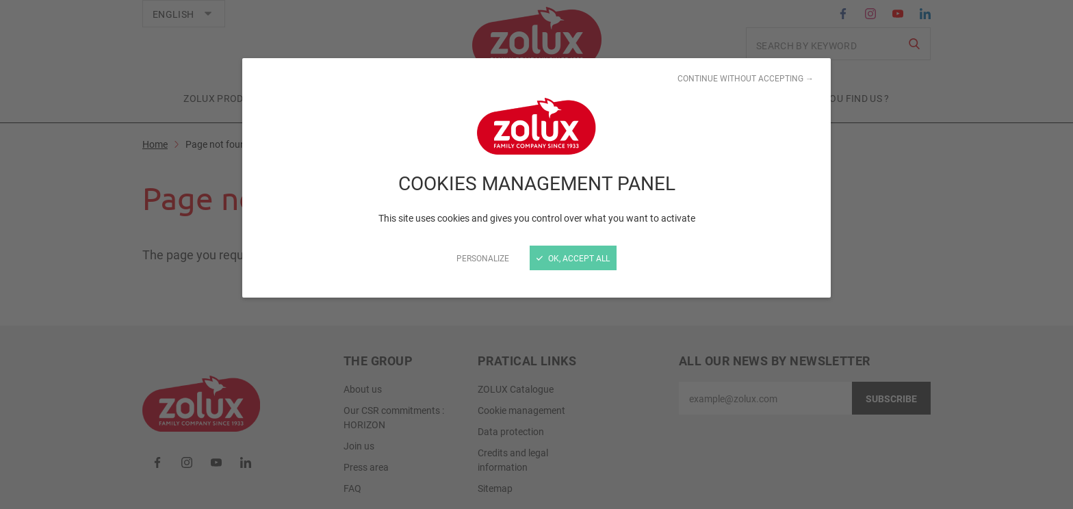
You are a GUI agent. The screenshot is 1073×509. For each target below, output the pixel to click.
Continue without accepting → (745, 78)
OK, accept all (573, 257)
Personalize (482, 257)
